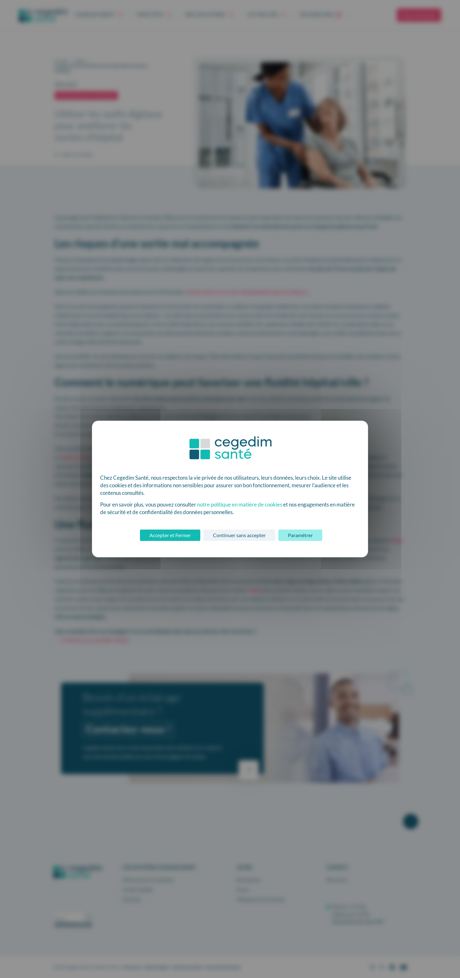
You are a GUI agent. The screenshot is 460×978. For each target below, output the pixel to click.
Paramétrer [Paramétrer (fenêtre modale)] (300, 535)
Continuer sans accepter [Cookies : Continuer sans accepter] (239, 535)
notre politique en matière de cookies (239, 504)
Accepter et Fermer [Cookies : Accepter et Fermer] (170, 535)
